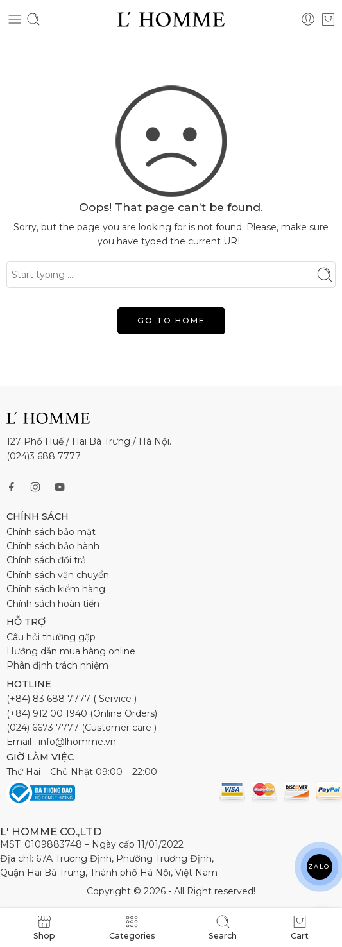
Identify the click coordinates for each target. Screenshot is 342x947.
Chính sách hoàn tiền (52, 604)
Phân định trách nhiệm (57, 665)
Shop (44, 927)
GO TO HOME (171, 320)
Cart (300, 927)
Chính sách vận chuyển (57, 575)
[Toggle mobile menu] (14, 19)
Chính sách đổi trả (46, 560)
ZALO (319, 866)
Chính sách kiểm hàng (55, 589)
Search (223, 927)
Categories (132, 927)
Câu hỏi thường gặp (51, 637)
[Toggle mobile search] (33, 19)
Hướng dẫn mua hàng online (70, 651)
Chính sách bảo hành (52, 546)
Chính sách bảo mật (51, 532)
